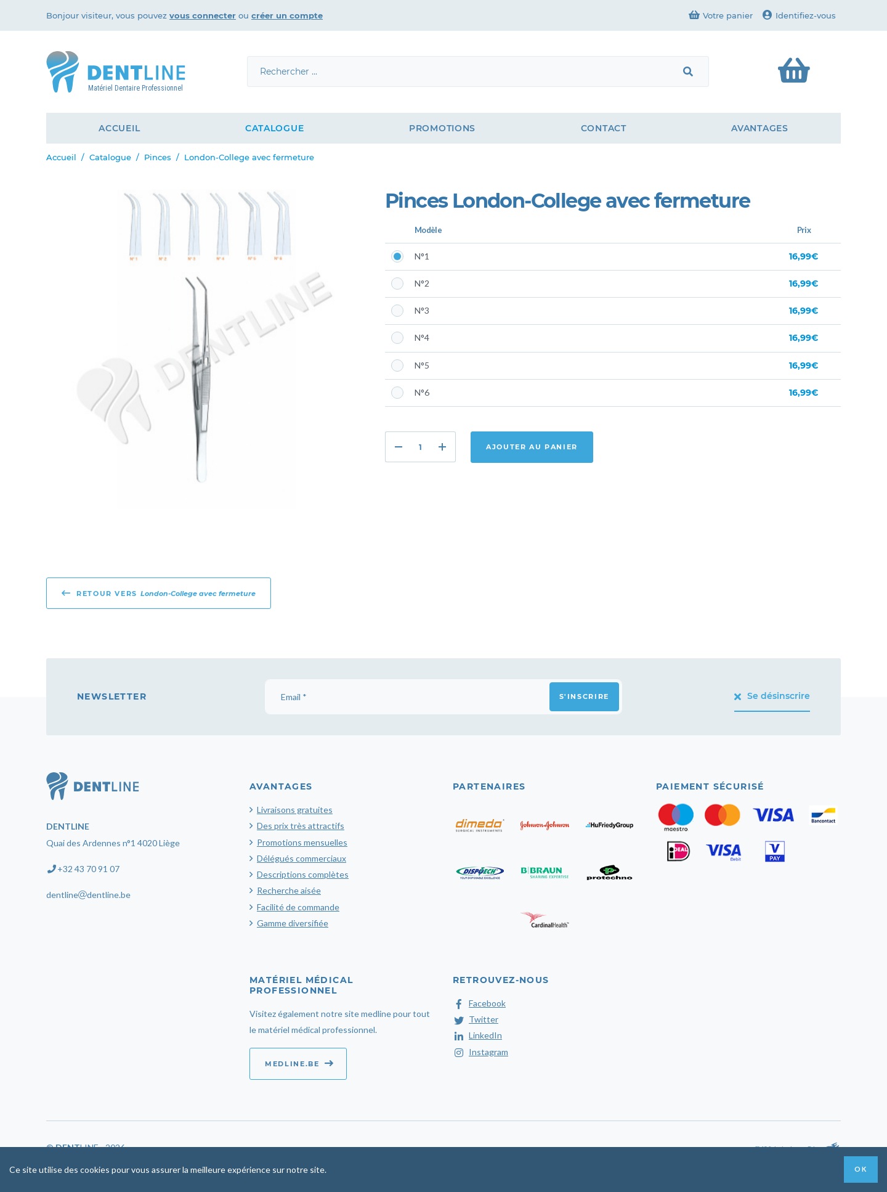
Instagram (480, 1052)
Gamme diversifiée (292, 923)
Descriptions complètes (303, 874)
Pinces (157, 157)
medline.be (299, 1063)
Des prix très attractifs (300, 825)
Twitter (475, 1019)
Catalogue (274, 128)
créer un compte (287, 15)
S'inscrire (584, 696)
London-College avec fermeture (249, 157)
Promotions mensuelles (302, 842)
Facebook (479, 1003)
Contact (603, 128)
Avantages (759, 128)
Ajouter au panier (532, 447)
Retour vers (159, 593)
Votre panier (721, 15)
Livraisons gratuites (295, 809)
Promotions (442, 128)
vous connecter (202, 15)
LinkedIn (477, 1035)
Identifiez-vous (799, 15)
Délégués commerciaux (301, 858)
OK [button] (860, 1169)
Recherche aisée (289, 890)
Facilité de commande (298, 907)
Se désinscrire (772, 695)
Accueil (119, 128)
